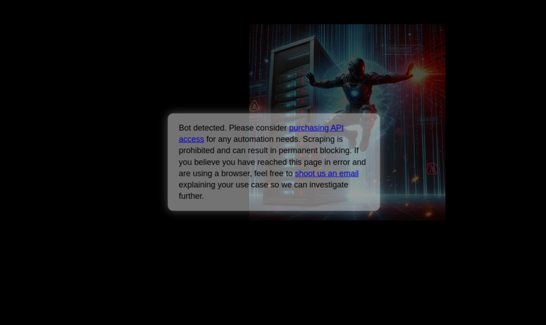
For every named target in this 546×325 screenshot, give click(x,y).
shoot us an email (327, 173)
